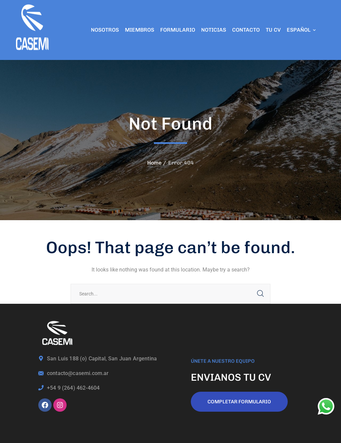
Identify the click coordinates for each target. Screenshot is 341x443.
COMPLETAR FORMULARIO (239, 402)
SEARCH (260, 293)
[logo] (33, 29)
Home (154, 163)
